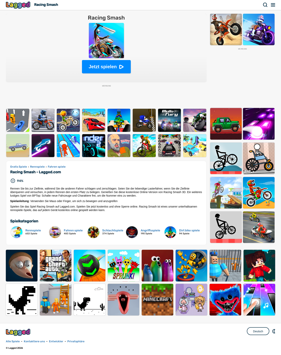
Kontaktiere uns (34, 341)
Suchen (265, 5)
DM (274, 331)
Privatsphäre (75, 341)
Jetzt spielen (103, 66)
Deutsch (258, 331)
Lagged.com (18, 332)
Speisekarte (273, 5)
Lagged (18, 5)
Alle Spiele (13, 341)
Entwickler (56, 341)
